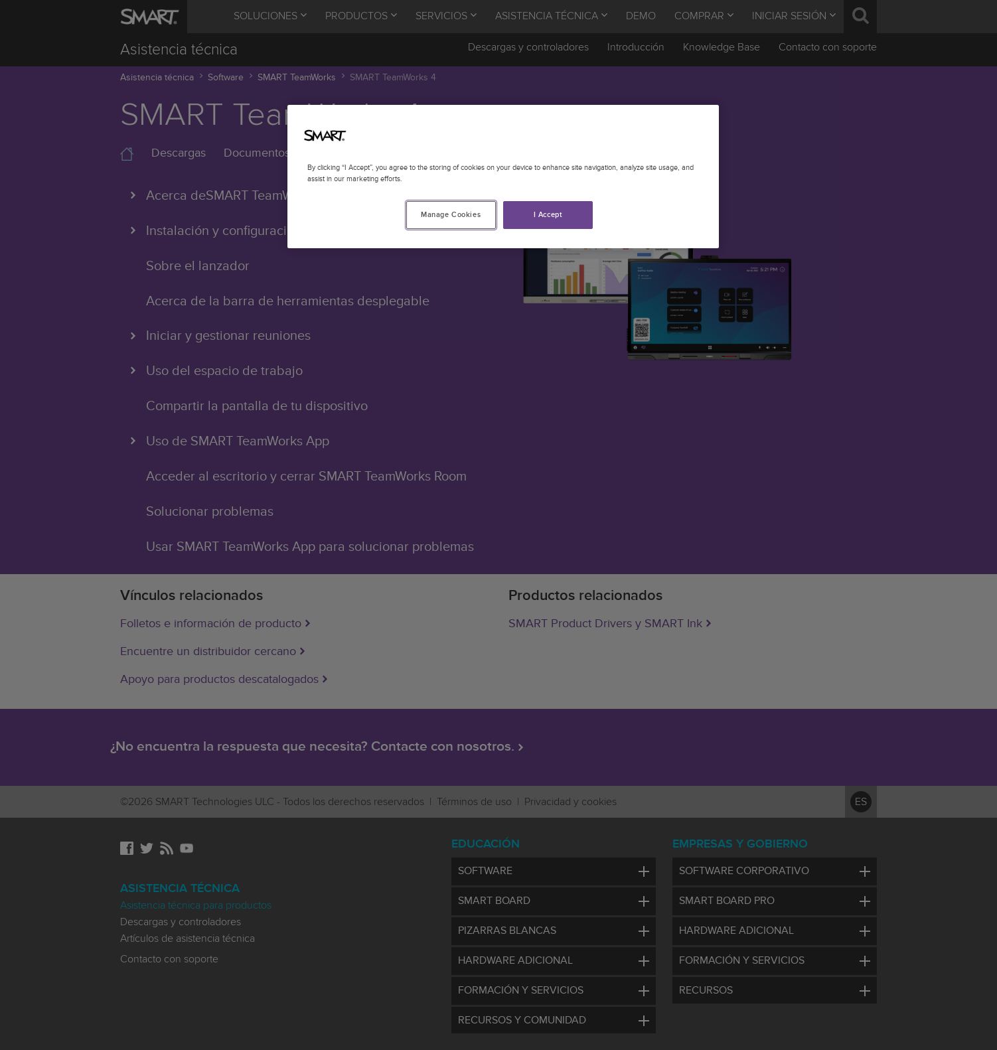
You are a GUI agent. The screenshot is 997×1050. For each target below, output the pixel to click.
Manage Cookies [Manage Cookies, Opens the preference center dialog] (451, 214)
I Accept (548, 214)
